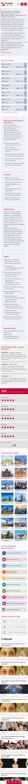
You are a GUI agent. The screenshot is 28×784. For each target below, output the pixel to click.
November (17, 632)
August (17, 627)
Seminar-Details (6, 52)
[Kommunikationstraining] (22, 4)
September (23, 627)
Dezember (23, 632)
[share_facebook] (12, 782)
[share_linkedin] (20, 782)
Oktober (11, 632)
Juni (23, 621)
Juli (11, 627)
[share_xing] (8, 782)
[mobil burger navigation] (18, 4)
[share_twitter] (16, 782)
